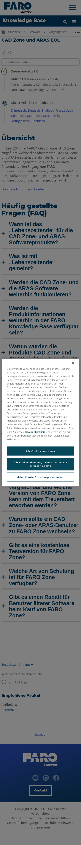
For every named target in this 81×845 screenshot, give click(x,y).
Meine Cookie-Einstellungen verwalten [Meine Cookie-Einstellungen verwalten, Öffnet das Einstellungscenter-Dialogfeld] (40, 477)
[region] (40, 422)
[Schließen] (73, 363)
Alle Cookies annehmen (40, 450)
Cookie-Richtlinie (35, 431)
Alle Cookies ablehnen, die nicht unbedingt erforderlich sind (40, 463)
